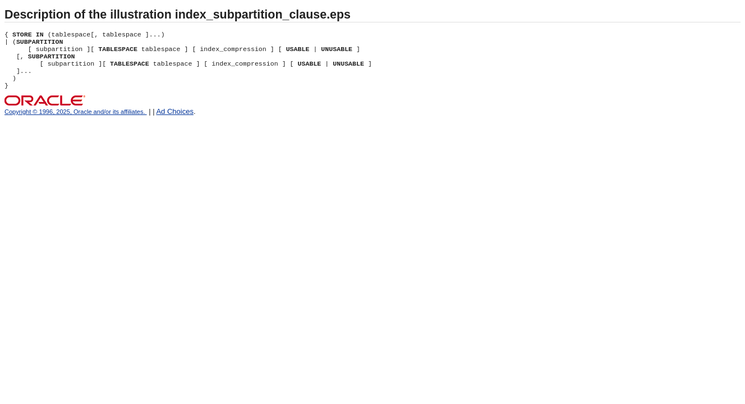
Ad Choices (174, 120)
